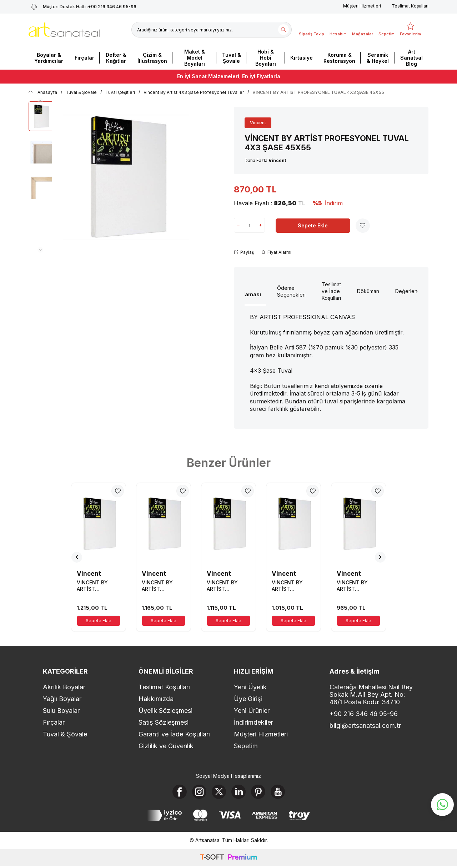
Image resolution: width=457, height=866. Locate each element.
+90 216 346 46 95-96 (364, 714)
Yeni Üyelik (250, 687)
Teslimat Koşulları (410, 6)
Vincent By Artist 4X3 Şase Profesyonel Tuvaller (194, 92)
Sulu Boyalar (61, 710)
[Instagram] (199, 792)
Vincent (258, 122)
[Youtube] (278, 792)
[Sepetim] (386, 29)
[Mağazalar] (362, 29)
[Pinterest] (258, 792)
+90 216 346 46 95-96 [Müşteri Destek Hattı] (82, 6)
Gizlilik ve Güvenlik (166, 746)
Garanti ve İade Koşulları (174, 734)
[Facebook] (179, 792)
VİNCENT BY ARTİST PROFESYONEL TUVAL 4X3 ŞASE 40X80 (227, 585)
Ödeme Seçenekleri (291, 291)
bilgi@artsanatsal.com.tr (365, 725)
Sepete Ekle (313, 225)
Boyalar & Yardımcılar (48, 58)
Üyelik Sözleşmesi (165, 710)
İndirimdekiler (253, 722)
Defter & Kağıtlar (116, 58)
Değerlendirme (413, 291)
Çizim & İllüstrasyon (152, 58)
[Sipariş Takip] (311, 29)
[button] (40, 101)
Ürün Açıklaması (246, 291)
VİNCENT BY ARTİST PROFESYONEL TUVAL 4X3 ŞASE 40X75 (292, 585)
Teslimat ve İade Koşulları (331, 291)
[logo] (64, 29)
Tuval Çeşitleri (120, 92)
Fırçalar (84, 58)
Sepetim (246, 746)
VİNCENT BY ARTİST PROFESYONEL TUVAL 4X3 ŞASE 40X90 (98, 585)
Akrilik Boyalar (64, 687)
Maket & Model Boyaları (194, 58)
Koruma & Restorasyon (339, 58)
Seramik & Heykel (378, 58)
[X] (219, 792)
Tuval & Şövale (231, 58)
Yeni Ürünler (252, 710)
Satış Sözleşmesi (164, 722)
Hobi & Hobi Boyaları (265, 58)
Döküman (368, 291)
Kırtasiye (301, 58)
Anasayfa (43, 92)
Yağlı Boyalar (62, 699)
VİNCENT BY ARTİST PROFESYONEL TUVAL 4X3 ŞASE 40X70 (357, 585)
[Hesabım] (338, 29)
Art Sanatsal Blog (411, 58)
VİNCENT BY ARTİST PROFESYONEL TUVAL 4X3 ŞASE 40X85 (163, 585)
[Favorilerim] (410, 29)
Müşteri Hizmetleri (362, 6)
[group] (126, 177)
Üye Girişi (248, 699)
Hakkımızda (156, 699)
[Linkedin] (238, 792)
